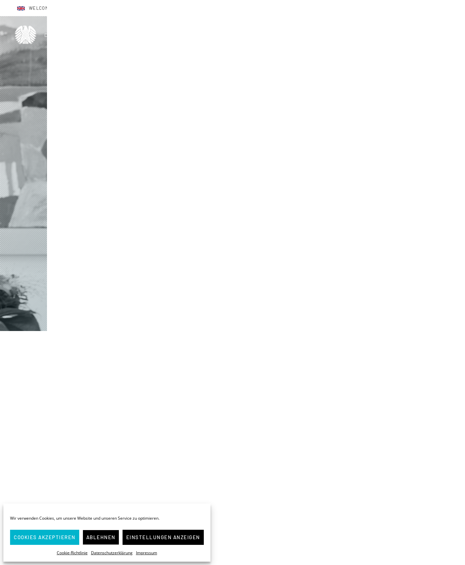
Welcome (40, 8)
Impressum (146, 553)
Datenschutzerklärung (112, 553)
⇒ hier (278, 545)
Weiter (233, 530)
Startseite (98, 343)
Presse (409, 35)
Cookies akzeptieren (45, 537)
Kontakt (443, 35)
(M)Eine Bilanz (368, 35)
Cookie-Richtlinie (72, 553)
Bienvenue (82, 8)
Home (289, 35)
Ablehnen (100, 537)
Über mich (323, 35)
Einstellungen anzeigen (163, 537)
